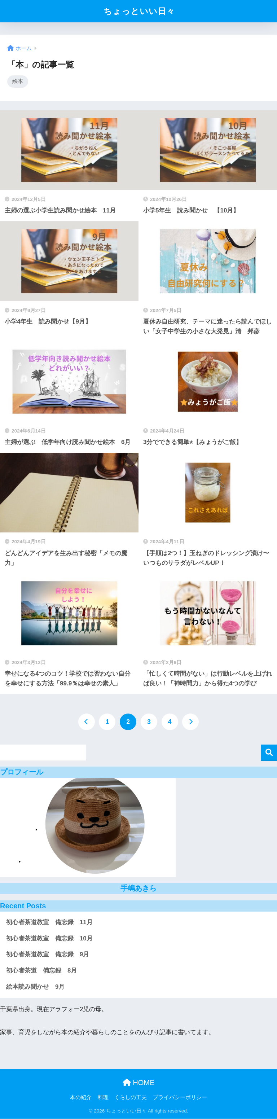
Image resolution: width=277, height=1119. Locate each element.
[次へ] (190, 722)
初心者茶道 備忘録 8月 (41, 970)
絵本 (17, 81)
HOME (139, 1083)
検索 (269, 753)
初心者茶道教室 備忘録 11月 (49, 922)
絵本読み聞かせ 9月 (35, 987)
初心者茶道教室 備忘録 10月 (49, 938)
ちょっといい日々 (139, 11)
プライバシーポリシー (180, 1098)
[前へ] (86, 722)
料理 (103, 1098)
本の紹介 (81, 1098)
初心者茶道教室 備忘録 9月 (47, 954)
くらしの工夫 (130, 1098)
